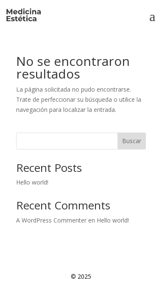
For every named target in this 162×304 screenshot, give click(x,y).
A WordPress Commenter (51, 220)
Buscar (131, 141)
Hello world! (32, 182)
